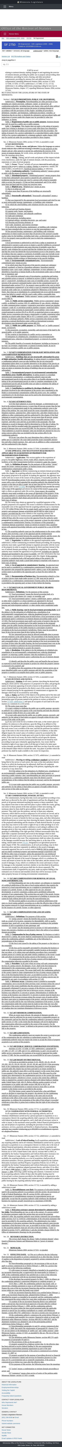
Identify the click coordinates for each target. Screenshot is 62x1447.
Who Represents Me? (9, 1402)
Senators (5, 1408)
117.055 (22, 487)
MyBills (4, 1435)
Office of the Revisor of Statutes (26, 28)
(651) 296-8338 (7, 1417)
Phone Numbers (7, 1421)
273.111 (25, 843)
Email (17, 1417)
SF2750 (29, 38)
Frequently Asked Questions (11, 1396)
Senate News (6, 1433)
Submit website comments (11, 1423)
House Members (7, 1405)
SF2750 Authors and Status (20, 56)
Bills (3, 38)
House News (6, 1430)
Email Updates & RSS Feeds (12, 1438)
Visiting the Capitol (8, 1390)
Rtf (58, 57)
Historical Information (9, 1385)
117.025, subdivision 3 (15, 702)
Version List (6, 56)
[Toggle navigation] (5, 6)
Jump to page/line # (8, 60)
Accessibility (6, 1393)
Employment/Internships (10, 1387)
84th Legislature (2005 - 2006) (15, 38)
